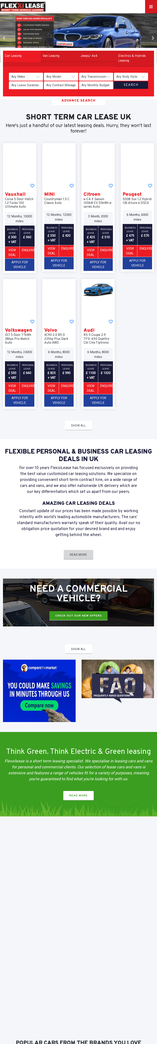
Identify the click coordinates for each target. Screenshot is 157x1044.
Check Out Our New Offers (78, 615)
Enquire (28, 250)
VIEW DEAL (12, 252)
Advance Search (79, 101)
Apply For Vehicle (20, 264)
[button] (4, 38)
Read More (78, 554)
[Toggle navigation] (151, 6)
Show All (78, 425)
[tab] (22, 56)
